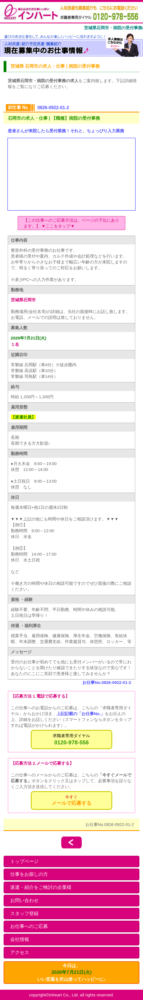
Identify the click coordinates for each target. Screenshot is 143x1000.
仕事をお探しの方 (29, 874)
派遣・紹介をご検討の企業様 (41, 887)
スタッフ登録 (24, 913)
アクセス (19, 952)
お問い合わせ (24, 900)
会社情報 (19, 939)
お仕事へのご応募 (29, 926)
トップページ (24, 861)
